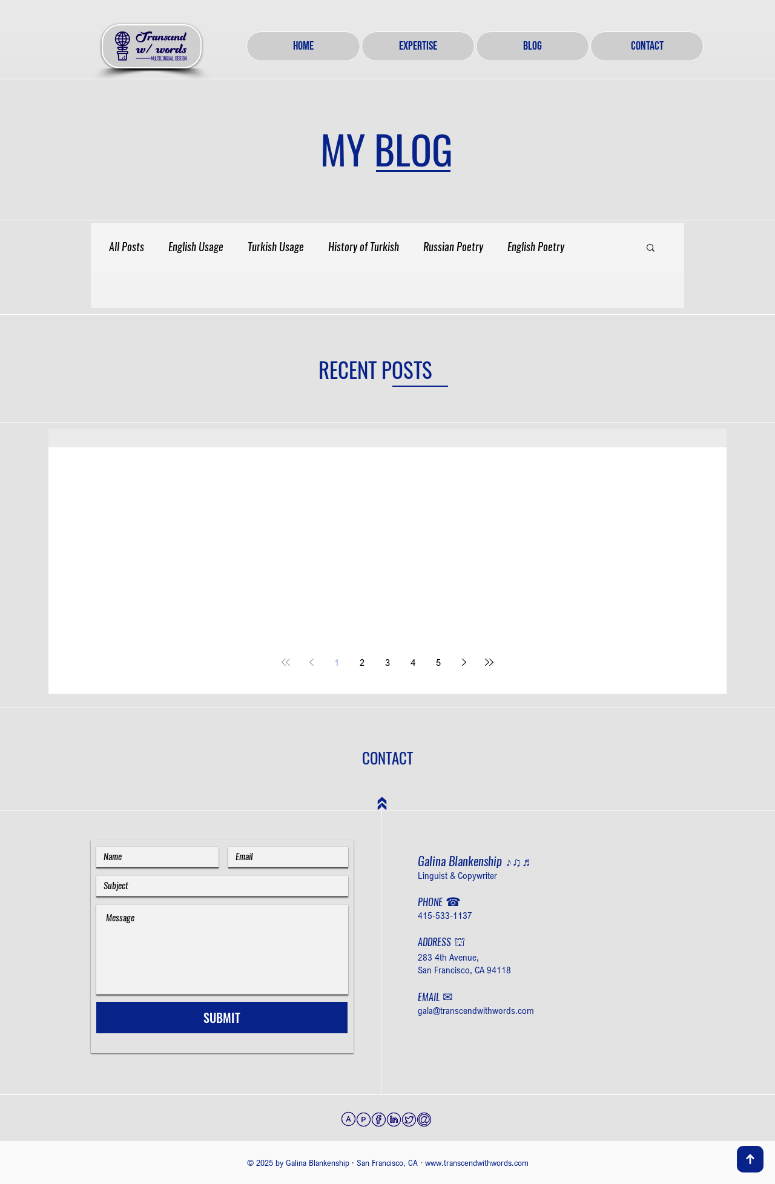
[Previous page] (311, 662)
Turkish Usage (276, 247)
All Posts (126, 247)
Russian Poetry (453, 247)
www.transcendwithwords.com (477, 1162)
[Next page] (464, 662)
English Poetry (535, 247)
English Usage (195, 247)
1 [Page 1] (336, 662)
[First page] (286, 662)
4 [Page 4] (413, 662)
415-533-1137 (445, 915)
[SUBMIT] (222, 1017)
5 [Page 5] (438, 662)
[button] (650, 248)
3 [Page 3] (387, 662)
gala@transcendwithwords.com (476, 1010)
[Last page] (489, 662)
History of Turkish (363, 247)
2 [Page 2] (362, 662)
